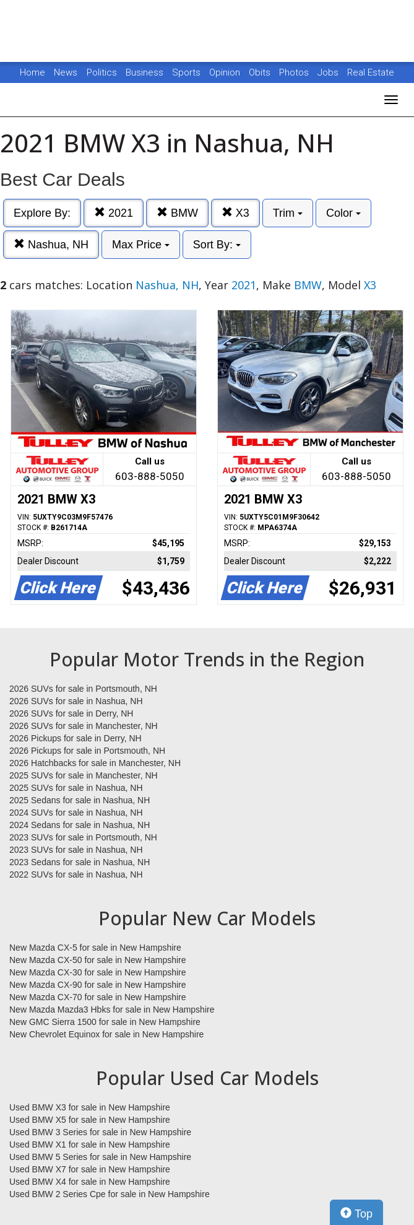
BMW (177, 212)
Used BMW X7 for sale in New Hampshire (89, 1169)
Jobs (329, 72)
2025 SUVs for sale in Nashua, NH (76, 788)
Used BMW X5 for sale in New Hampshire (89, 1120)
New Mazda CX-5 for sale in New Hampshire (95, 948)
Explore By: (42, 213)
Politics (102, 72)
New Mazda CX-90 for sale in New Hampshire (97, 985)
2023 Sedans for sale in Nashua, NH (79, 862)
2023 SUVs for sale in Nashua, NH (76, 850)
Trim (288, 213)
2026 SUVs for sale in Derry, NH (71, 713)
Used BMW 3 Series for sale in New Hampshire (100, 1132)
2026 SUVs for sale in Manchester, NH (83, 726)
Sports (187, 72)
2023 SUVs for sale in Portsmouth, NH (83, 837)
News (65, 72)
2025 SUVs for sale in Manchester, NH (83, 775)
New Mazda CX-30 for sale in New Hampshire (97, 972)
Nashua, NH (51, 244)
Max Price (141, 244)
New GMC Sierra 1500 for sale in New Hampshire (105, 1022)
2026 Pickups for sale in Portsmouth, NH (87, 751)
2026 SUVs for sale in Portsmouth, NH (83, 689)
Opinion (226, 72)
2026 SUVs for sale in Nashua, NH (76, 701)
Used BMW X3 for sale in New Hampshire (89, 1107)
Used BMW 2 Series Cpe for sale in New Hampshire (109, 1194)
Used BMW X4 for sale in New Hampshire (89, 1182)
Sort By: (217, 244)
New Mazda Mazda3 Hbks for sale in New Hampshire (111, 1009)
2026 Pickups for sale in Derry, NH (75, 738)
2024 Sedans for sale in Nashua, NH (79, 825)
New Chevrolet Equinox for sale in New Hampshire (106, 1034)
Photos (295, 72)
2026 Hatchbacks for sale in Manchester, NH (95, 763)
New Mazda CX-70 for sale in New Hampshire (97, 997)
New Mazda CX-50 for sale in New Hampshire (97, 960)
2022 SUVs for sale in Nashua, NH (76, 874)
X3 (235, 212)
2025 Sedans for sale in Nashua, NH (79, 800)
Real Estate (370, 72)
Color (343, 213)
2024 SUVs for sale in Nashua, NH (76, 812)
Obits (261, 72)
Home (32, 72)
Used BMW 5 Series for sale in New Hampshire (100, 1157)
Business (146, 72)
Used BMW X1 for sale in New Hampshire (89, 1144)
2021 (113, 212)
